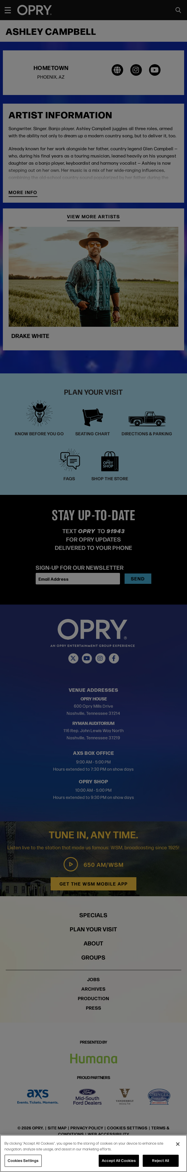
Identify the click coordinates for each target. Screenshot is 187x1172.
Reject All (160, 1160)
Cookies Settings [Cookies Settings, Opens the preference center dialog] (23, 1160)
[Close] (177, 1144)
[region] (93, 1153)
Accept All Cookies (119, 1160)
